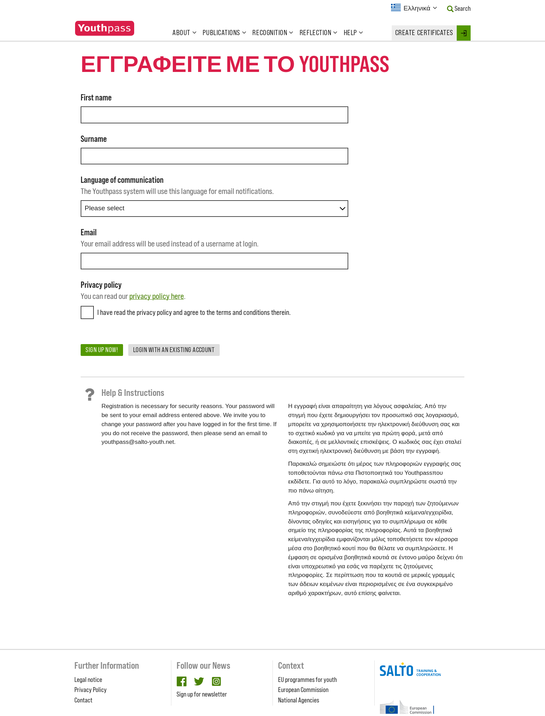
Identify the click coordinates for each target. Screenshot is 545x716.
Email (89, 232)
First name (96, 97)
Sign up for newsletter (202, 694)
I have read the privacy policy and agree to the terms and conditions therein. (194, 312)
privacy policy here (156, 296)
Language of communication (122, 180)
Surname (94, 139)
